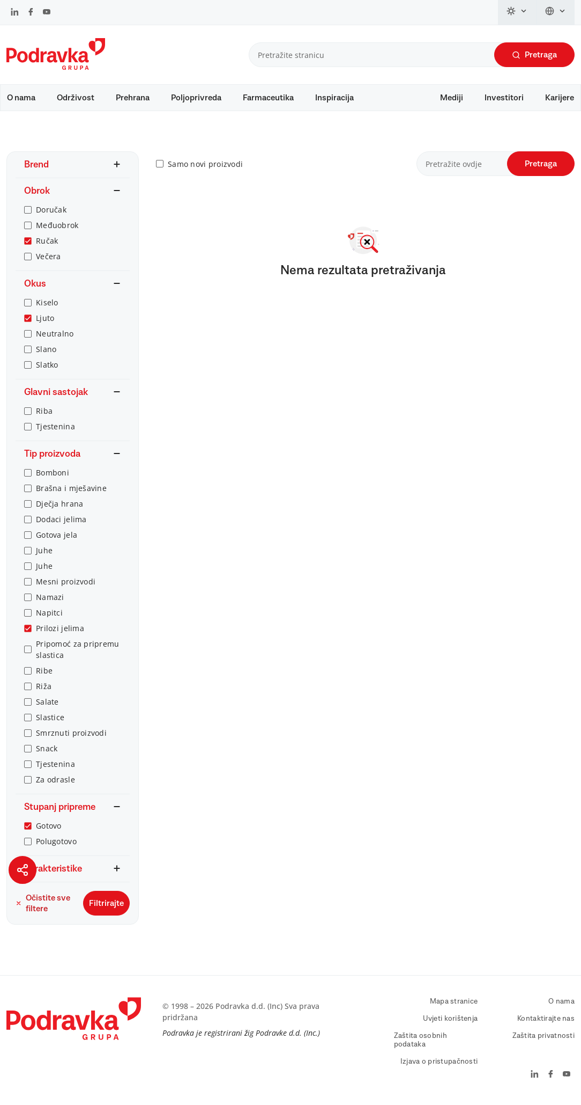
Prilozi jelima (60, 628)
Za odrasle (55, 779)
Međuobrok (57, 225)
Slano (46, 349)
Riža (43, 686)
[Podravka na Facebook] (30, 13)
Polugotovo (56, 841)
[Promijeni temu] (517, 12)
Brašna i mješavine (71, 488)
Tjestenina (55, 426)
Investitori (504, 97)
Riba (44, 411)
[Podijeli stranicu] (22, 870)
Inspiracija (334, 97)
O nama (21, 97)
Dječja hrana (59, 504)
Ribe (44, 670)
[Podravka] (55, 67)
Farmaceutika (268, 97)
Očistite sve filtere (43, 903)
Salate (47, 702)
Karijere (559, 97)
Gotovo (49, 826)
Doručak (51, 209)
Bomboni (52, 472)
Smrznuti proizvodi (71, 733)
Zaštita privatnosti (543, 1036)
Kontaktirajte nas (546, 1018)
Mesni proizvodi (65, 581)
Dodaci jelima (61, 519)
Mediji (451, 97)
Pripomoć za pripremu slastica (78, 649)
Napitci (49, 613)
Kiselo (47, 302)
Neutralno (55, 333)
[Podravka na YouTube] (46, 13)
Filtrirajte (106, 903)
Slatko (47, 365)
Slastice (50, 717)
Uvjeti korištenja (450, 1018)
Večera (48, 256)
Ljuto (45, 318)
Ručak (47, 241)
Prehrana (133, 97)
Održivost (75, 97)
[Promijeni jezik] (556, 12)
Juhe (44, 550)
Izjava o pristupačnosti (439, 1061)
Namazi (50, 597)
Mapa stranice (454, 1001)
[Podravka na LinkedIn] (15, 13)
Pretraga (534, 55)
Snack (46, 748)
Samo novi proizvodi (205, 164)
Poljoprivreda (196, 97)
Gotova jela (56, 535)
